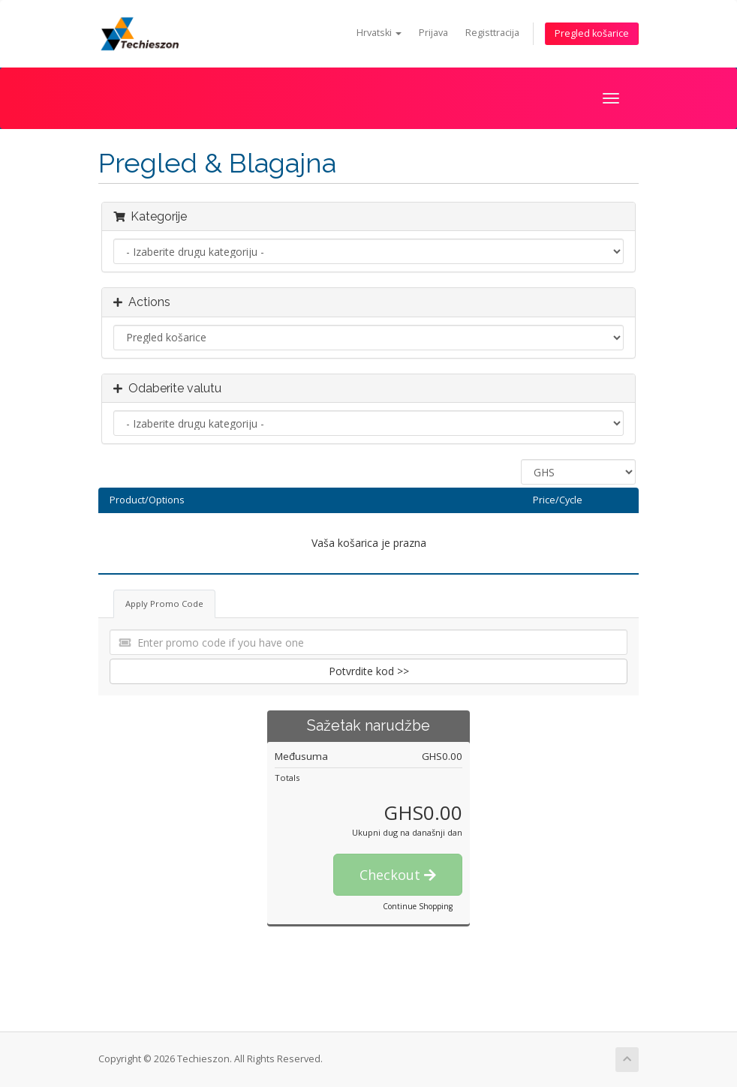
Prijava (433, 32)
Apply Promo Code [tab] (164, 603)
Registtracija (492, 32)
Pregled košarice (592, 33)
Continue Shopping (418, 906)
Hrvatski (379, 32)
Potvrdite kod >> (369, 671)
